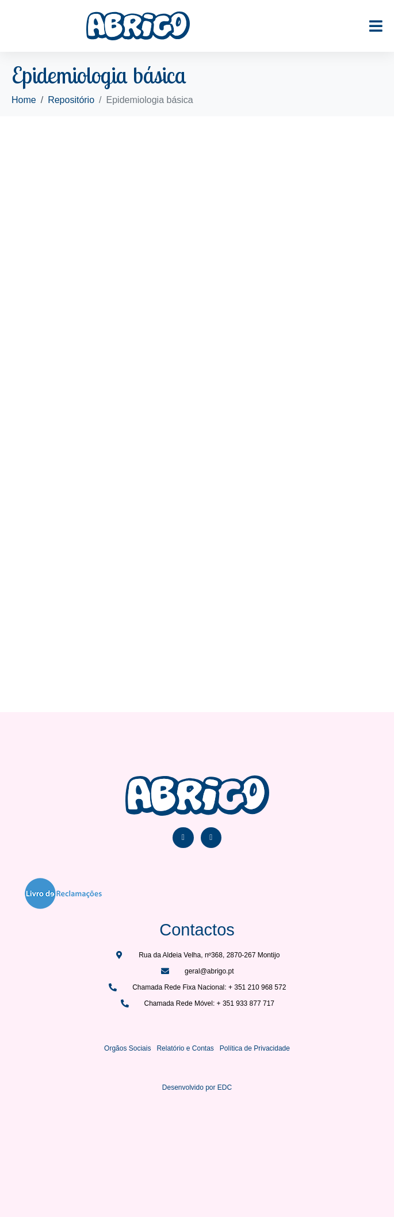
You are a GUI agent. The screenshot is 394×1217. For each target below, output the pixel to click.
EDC (224, 1087)
